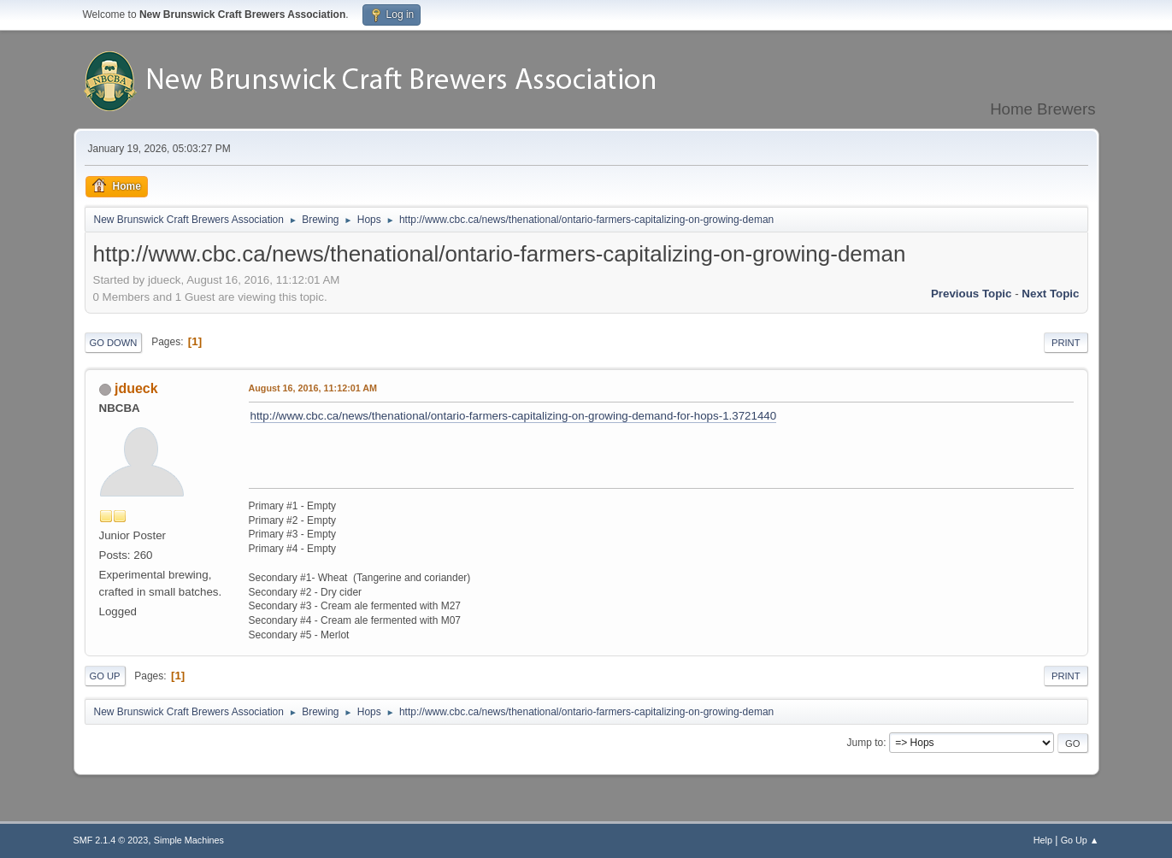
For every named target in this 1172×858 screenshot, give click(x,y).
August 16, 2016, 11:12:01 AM (313, 388)
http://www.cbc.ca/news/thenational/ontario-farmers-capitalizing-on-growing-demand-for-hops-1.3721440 (513, 415)
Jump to (865, 743)
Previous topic (971, 293)
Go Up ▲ (1080, 840)
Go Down (114, 343)
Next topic (1050, 293)
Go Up (105, 676)
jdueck (136, 388)
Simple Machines (189, 840)
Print (1066, 343)
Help (1043, 840)
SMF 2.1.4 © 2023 (111, 840)
